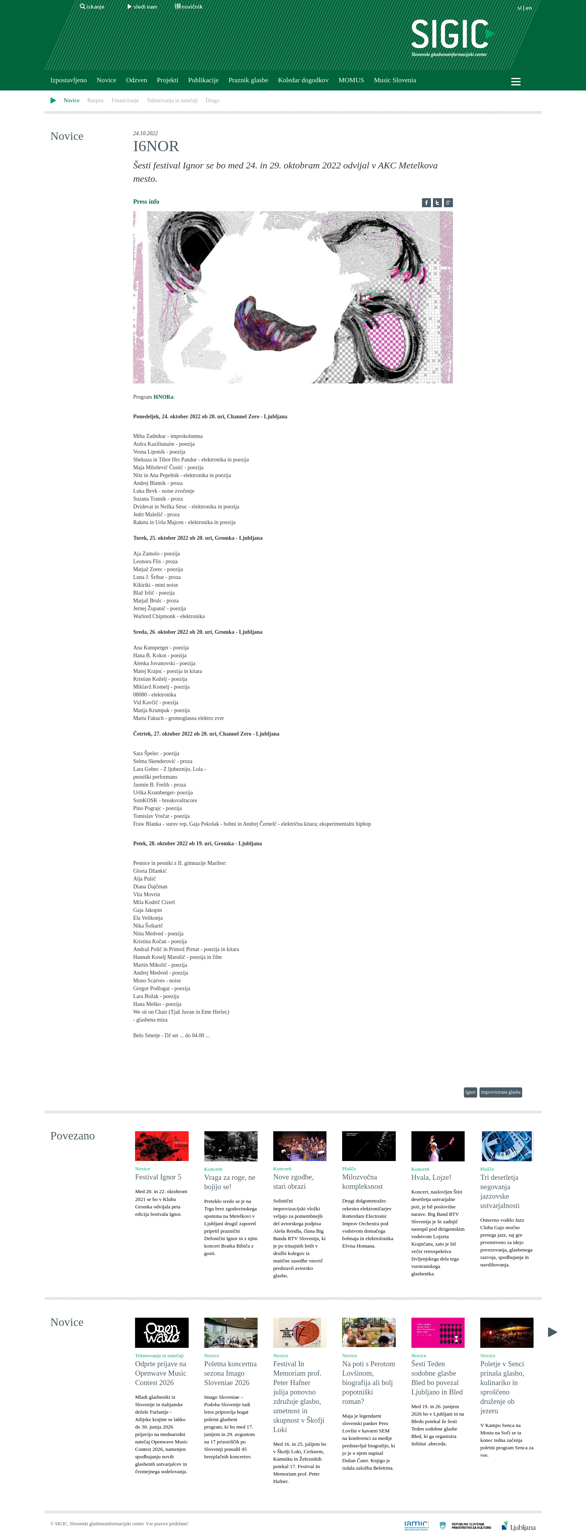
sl (519, 7)
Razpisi (95, 100)
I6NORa (163, 397)
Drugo (213, 100)
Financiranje (125, 100)
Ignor (470, 1092)
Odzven (136, 80)
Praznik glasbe (249, 80)
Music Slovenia (395, 80)
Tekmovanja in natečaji (172, 100)
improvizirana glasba (501, 1092)
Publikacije (203, 80)
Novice (106, 80)
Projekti (168, 80)
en (529, 7)
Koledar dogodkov (303, 80)
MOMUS (351, 80)
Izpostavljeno (68, 80)
